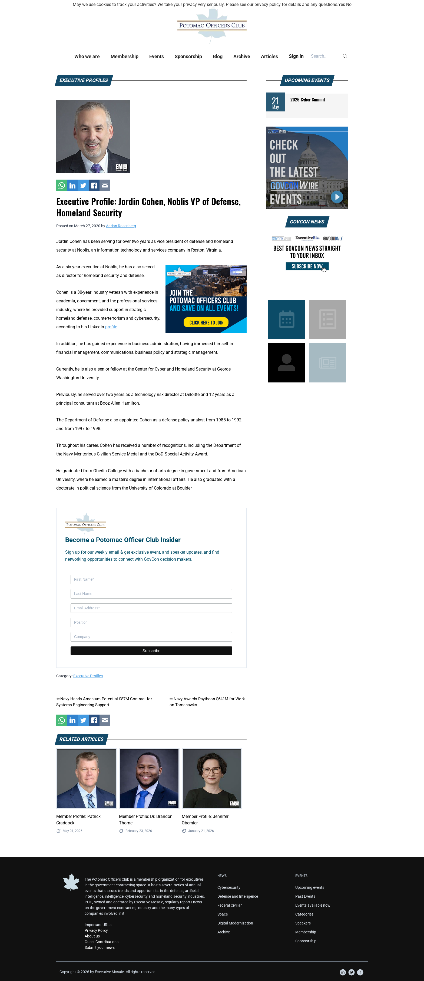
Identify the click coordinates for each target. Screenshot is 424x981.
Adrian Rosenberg (121, 226)
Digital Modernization (235, 923)
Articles (269, 56)
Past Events (305, 896)
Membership (124, 56)
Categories (304, 914)
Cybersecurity (228, 887)
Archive (241, 56)
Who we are (87, 56)
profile (111, 326)
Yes (341, 4)
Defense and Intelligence (237, 896)
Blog (218, 56)
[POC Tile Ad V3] (206, 298)
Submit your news (100, 947)
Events (156, 56)
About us (92, 936)
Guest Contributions (101, 942)
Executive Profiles (88, 676)
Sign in (296, 56)
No (349, 4)
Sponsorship (188, 56)
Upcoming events (309, 887)
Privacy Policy (96, 930)
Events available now (312, 905)
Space (222, 914)
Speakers (303, 923)
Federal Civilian (230, 905)
